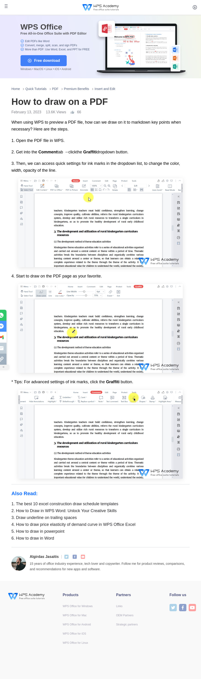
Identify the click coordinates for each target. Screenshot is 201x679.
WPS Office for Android (77, 624)
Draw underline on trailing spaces (44, 517)
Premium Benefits (76, 89)
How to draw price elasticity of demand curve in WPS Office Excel (73, 524)
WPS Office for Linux (75, 642)
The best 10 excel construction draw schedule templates (64, 504)
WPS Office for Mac (75, 615)
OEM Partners (124, 615)
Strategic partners (127, 624)
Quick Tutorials (36, 89)
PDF (55, 89)
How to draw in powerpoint (37, 531)
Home (15, 89)
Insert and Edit (105, 89)
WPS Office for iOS (74, 633)
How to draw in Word (32, 538)
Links (119, 606)
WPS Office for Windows (78, 606)
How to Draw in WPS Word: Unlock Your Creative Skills (64, 510)
